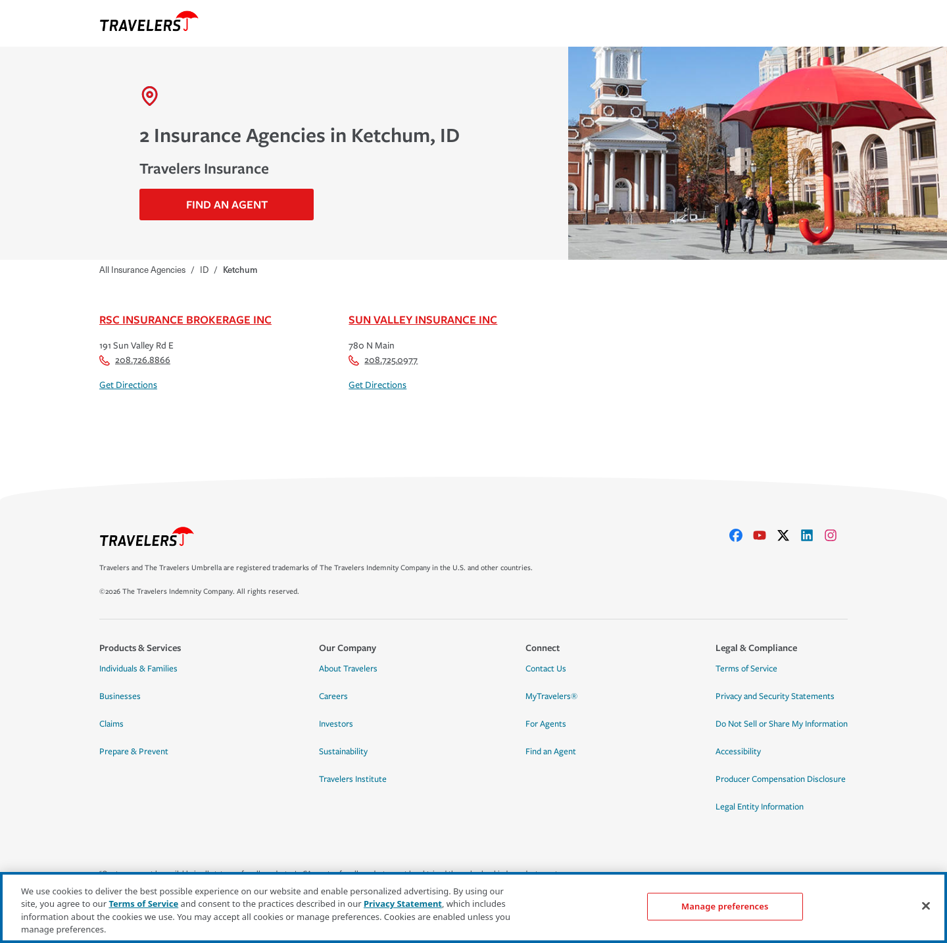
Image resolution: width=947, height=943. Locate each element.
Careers (333, 696)
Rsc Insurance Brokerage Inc (185, 319)
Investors (336, 724)
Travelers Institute (353, 779)
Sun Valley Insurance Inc (423, 319)
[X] (788, 535)
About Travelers (348, 669)
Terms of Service (746, 669)
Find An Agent (227, 204)
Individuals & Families (138, 669)
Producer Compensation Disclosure (781, 779)
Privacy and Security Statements (775, 696)
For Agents (545, 724)
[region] (473, 907)
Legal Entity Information (760, 807)
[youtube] (765, 535)
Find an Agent (550, 751)
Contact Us (545, 669)
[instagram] (836, 535)
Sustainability (343, 751)
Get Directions (128, 385)
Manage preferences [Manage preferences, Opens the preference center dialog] (724, 906)
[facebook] (741, 535)
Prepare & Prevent (133, 751)
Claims (111, 724)
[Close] (925, 905)
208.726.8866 (134, 360)
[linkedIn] (812, 535)
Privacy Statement (403, 903)
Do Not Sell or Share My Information (782, 724)
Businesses (120, 696)
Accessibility (738, 751)
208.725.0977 (383, 360)
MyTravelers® (551, 696)
